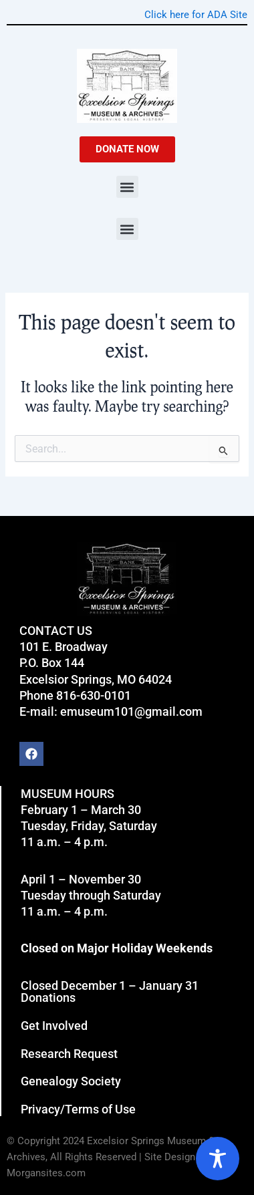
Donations (48, 997)
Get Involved (54, 1026)
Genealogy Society (71, 1081)
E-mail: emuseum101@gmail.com (111, 711)
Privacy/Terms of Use (78, 1109)
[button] (127, 187)
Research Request (69, 1054)
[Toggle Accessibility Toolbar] (218, 1159)
